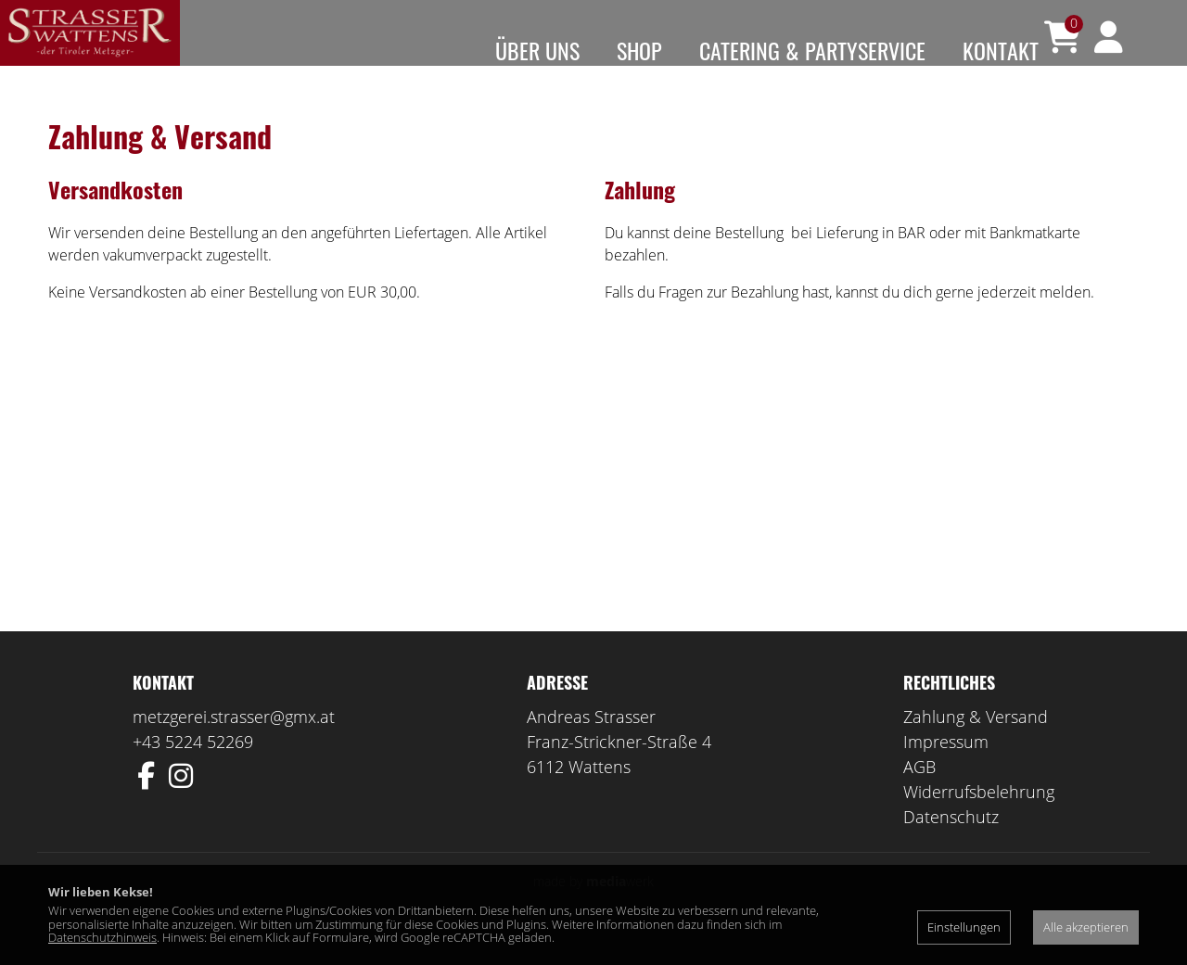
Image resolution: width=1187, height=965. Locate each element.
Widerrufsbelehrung (978, 818)
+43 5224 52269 (193, 768)
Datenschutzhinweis (102, 937)
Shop (639, 50)
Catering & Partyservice (812, 50)
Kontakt (1001, 50)
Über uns (537, 50)
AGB (919, 793)
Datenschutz (951, 843)
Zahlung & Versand (975, 743)
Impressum (946, 768)
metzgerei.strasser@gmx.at (234, 743)
